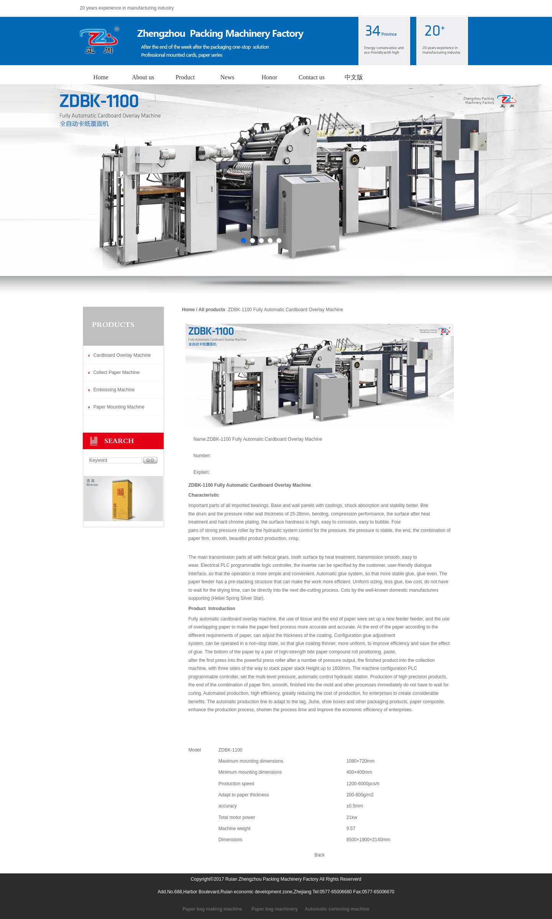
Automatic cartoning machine (337, 909)
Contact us (312, 77)
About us (143, 77)
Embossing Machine (114, 389)
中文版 (354, 77)
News (227, 77)
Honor (270, 77)
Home (100, 77)
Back (319, 855)
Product (185, 77)
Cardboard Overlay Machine (122, 355)
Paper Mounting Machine (118, 407)
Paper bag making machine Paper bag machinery (240, 909)
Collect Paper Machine (116, 372)
